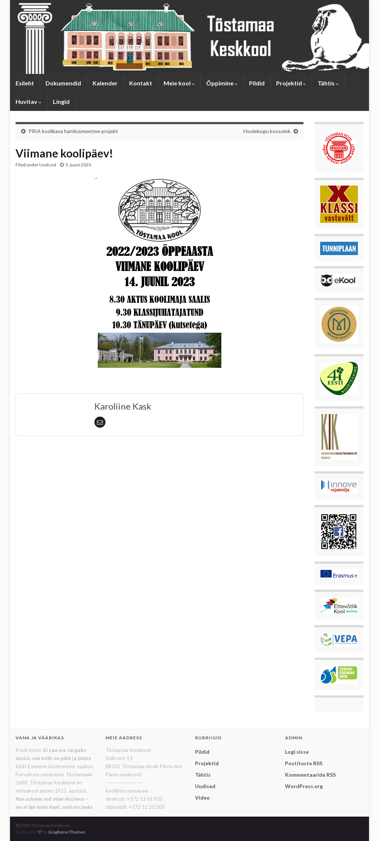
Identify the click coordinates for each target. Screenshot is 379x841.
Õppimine (222, 83)
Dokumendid (63, 83)
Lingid (61, 101)
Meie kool (179, 83)
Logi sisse (297, 752)
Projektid (291, 83)
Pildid (257, 83)
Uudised (47, 164)
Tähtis (328, 83)
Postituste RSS (303, 763)
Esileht (25, 83)
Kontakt (140, 83)
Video (202, 797)
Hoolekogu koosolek (267, 131)
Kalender (105, 83)
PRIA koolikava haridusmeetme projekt (73, 131)
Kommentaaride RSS (310, 775)
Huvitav (28, 101)
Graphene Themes (66, 832)
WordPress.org (304, 786)
